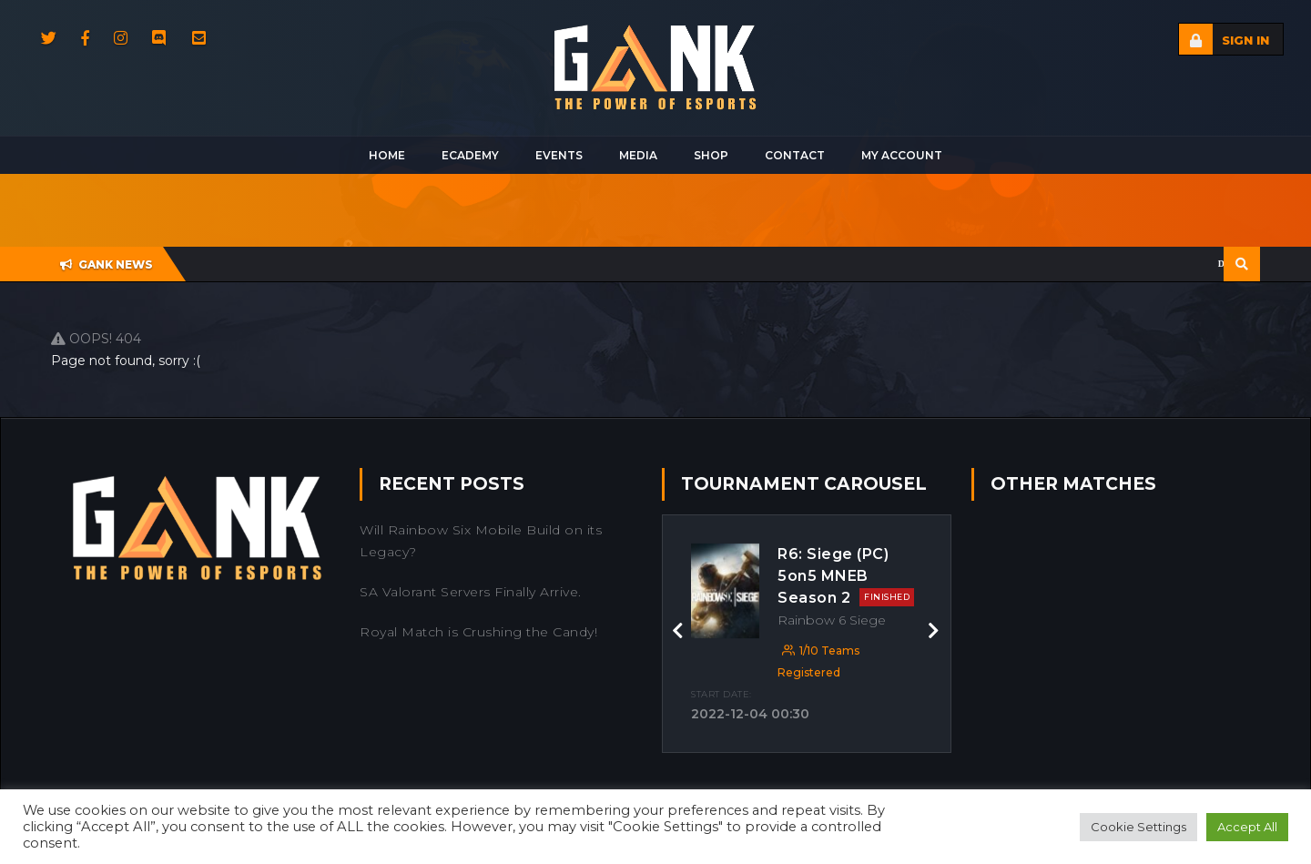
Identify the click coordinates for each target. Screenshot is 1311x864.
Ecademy (470, 155)
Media (638, 155)
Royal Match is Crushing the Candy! (478, 632)
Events (559, 155)
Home (387, 155)
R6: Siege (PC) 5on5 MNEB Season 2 (845, 575)
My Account (901, 155)
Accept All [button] (1247, 826)
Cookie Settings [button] (1138, 826)
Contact (795, 155)
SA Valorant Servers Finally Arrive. (471, 592)
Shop (711, 155)
